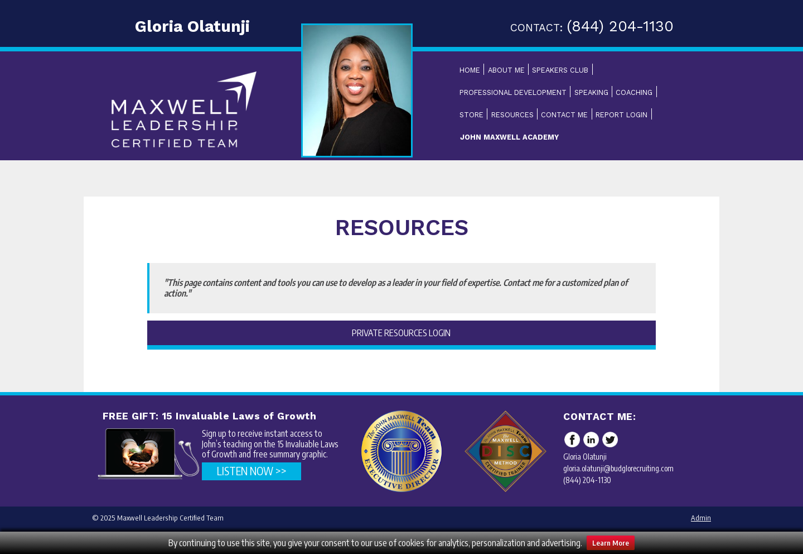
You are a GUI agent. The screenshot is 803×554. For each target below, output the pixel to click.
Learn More (610, 542)
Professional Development (513, 92)
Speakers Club (560, 70)
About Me (506, 70)
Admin (701, 517)
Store (471, 115)
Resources (512, 115)
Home (469, 70)
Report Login (621, 115)
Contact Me (564, 115)
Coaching (634, 92)
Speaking (591, 92)
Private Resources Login (401, 332)
